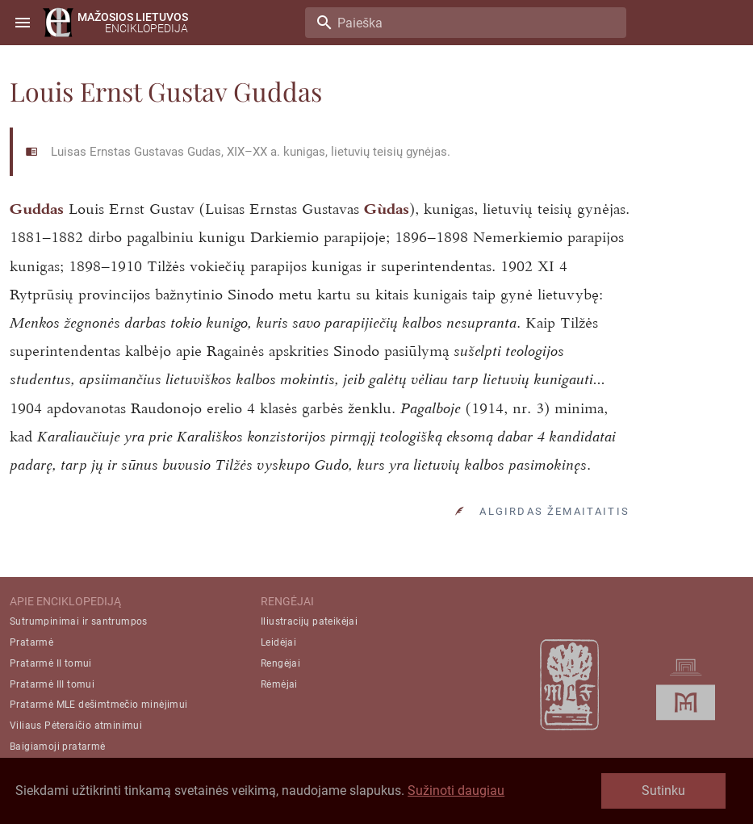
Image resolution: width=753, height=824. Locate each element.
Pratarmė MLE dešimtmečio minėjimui (99, 704)
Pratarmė (31, 642)
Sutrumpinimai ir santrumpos (79, 621)
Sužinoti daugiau (456, 790)
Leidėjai (278, 642)
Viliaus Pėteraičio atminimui (76, 725)
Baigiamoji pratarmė (58, 746)
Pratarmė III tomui (52, 684)
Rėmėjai (279, 684)
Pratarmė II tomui (51, 663)
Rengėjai (280, 663)
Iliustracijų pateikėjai (309, 621)
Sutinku (663, 790)
